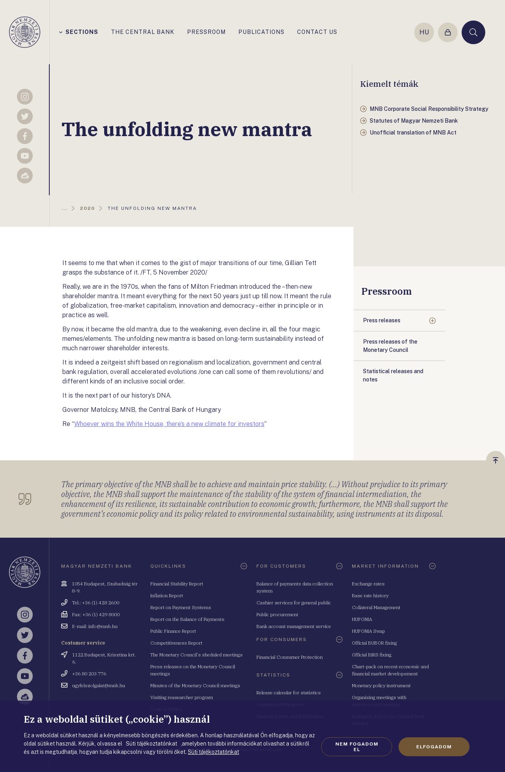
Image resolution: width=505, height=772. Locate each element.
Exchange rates (368, 584)
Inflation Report (166, 595)
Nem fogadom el (356, 746)
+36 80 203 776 (89, 674)
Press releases (381, 320)
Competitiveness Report (176, 643)
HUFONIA (362, 619)
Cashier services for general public (293, 603)
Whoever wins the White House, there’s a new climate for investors (169, 424)
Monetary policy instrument (381, 685)
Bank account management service (293, 626)
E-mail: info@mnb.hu (95, 626)
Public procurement (277, 614)
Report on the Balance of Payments (187, 619)
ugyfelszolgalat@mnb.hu (98, 685)
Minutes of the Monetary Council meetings (195, 685)
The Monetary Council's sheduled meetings (196, 655)
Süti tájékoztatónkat (213, 752)
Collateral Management (376, 607)
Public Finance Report (173, 631)
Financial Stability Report (176, 584)
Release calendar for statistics (288, 692)
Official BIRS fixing (371, 655)
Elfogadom (434, 747)
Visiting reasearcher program (181, 697)
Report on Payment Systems (180, 607)
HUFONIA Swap (368, 631)
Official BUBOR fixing (374, 643)
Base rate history (370, 595)
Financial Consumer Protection (289, 657)
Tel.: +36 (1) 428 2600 (95, 603)
